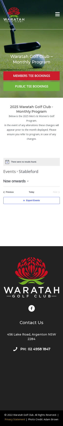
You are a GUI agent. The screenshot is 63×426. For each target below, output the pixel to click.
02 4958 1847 (39, 349)
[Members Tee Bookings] (31, 75)
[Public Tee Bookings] (31, 86)
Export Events (31, 200)
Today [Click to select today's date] (31, 192)
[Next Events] (56, 192)
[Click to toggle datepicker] (16, 181)
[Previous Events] (8, 192)
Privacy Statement (15, 419)
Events (9, 171)
